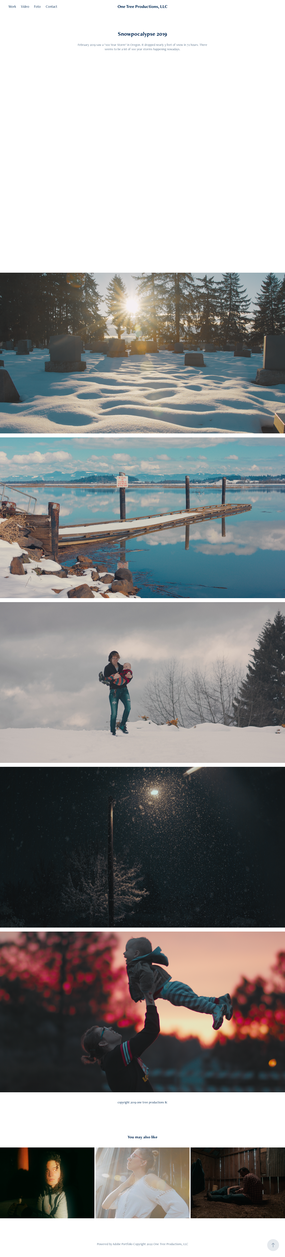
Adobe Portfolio (122, 1244)
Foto (37, 6)
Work (12, 6)
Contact (51, 6)
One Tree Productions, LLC (143, 6)
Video (25, 6)
